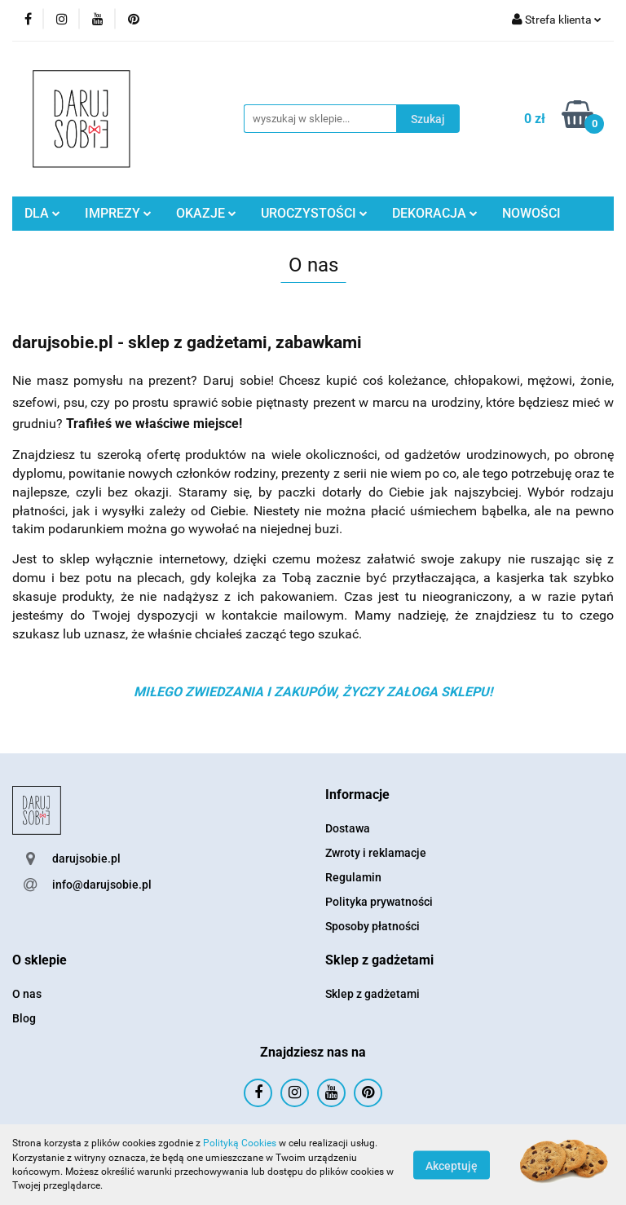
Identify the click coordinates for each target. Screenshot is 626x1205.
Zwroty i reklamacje (375, 852)
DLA (42, 213)
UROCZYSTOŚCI (314, 213)
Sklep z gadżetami (372, 993)
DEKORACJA (435, 213)
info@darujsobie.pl (102, 884)
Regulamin (353, 877)
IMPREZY (118, 213)
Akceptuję (451, 1165)
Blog (24, 1018)
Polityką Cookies (239, 1143)
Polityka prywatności (379, 901)
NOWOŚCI (531, 213)
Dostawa (347, 828)
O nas (27, 993)
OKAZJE (206, 213)
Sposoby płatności (372, 926)
